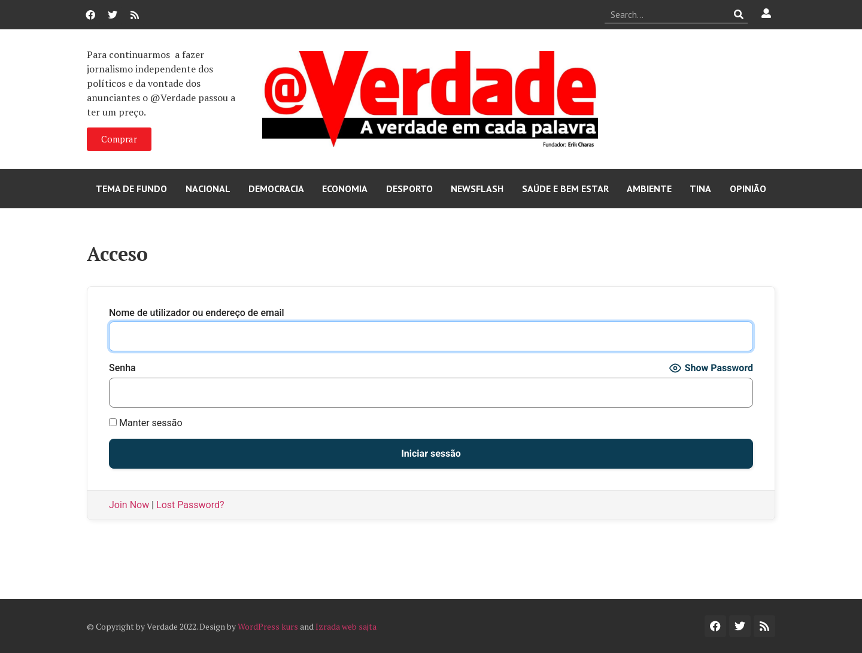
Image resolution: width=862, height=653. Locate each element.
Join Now (129, 505)
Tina (700, 189)
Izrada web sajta (346, 626)
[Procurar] (739, 14)
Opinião (748, 189)
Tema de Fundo (131, 189)
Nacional (208, 189)
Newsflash (477, 189)
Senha (122, 368)
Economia (345, 189)
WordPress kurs (268, 626)
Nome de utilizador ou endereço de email (196, 313)
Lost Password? (190, 505)
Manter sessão (146, 423)
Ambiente (649, 189)
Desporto (409, 189)
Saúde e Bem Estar (565, 189)
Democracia (276, 189)
